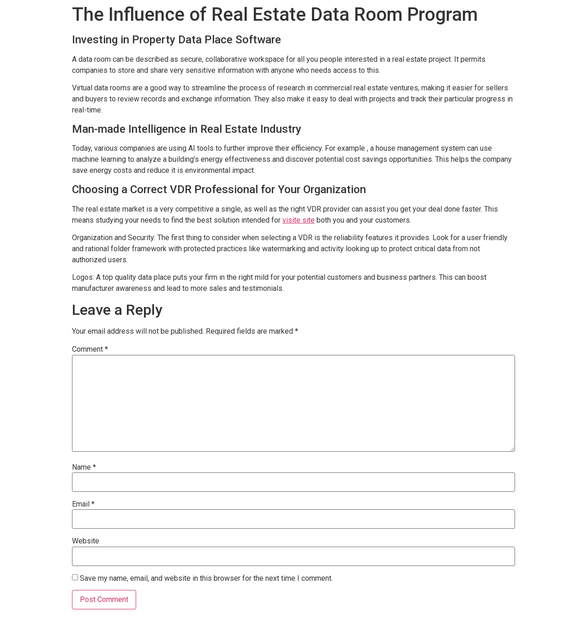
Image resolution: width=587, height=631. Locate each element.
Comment (90, 349)
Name (84, 467)
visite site (298, 220)
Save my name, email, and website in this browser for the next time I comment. (206, 578)
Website (85, 541)
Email (83, 504)
